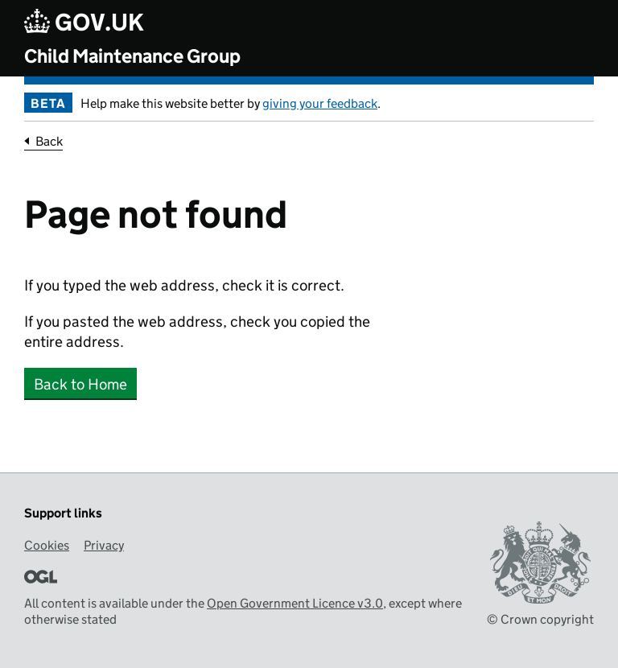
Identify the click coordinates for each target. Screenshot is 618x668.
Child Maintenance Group (132, 56)
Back (49, 141)
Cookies (46, 545)
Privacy (104, 545)
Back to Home (80, 384)
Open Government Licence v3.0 (295, 603)
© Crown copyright (540, 619)
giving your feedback (319, 103)
